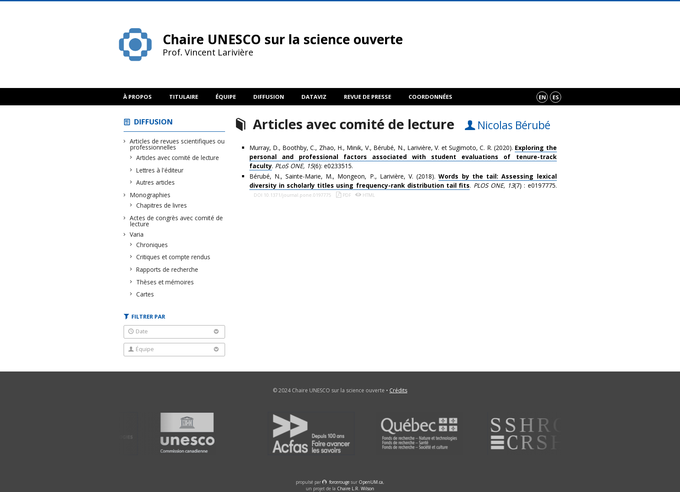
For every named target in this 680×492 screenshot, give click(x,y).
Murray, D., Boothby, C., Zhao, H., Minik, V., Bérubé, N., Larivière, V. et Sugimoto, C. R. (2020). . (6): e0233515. (403, 156)
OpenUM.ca (371, 482)
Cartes (145, 294)
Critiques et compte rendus (173, 257)
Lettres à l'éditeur (160, 170)
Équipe (226, 97)
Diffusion (268, 97)
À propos (137, 97)
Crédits (398, 390)
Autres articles (156, 182)
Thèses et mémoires (165, 282)
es (555, 97)
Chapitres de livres (162, 205)
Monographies (150, 195)
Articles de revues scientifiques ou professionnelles (177, 144)
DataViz (314, 97)
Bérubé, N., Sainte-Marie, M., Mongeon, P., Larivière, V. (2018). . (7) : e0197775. (403, 181)
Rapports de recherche (167, 269)
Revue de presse (367, 97)
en (542, 97)
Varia (137, 234)
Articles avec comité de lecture (178, 157)
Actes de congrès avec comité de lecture (176, 221)
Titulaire (183, 97)
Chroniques (152, 245)
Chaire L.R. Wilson (355, 488)
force (339, 482)
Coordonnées (430, 97)
